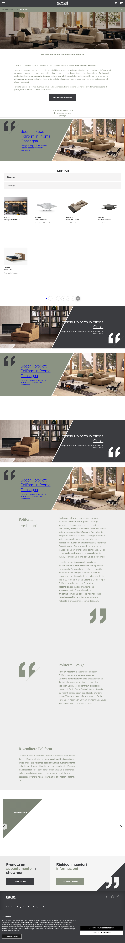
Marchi (15, 9)
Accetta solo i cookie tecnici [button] (101, 928)
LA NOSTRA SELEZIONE (62, 110)
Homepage (6, 9)
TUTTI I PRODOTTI (63, 113)
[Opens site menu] (3, 3)
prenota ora (20, 881)
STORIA (62, 116)
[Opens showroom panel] (116, 3)
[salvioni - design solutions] (62, 3)
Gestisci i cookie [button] (12, 936)
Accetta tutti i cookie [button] (102, 933)
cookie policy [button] (17, 925)
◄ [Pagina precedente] (46, 298)
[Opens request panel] (121, 3)
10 (73, 298)
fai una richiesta (70, 881)
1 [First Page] (50, 298)
